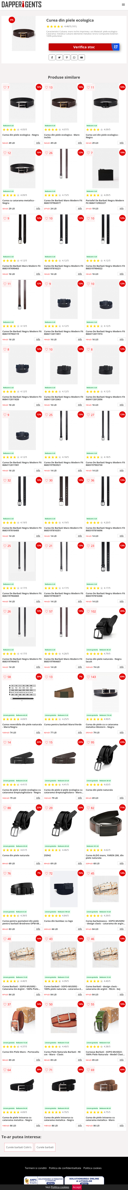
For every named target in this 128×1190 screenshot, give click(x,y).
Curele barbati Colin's (18, 1147)
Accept (77, 1187)
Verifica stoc (96, 47)
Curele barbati (45, 1147)
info (38, 142)
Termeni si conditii (36, 1168)
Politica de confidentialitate (65, 1168)
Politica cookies (92, 1168)
